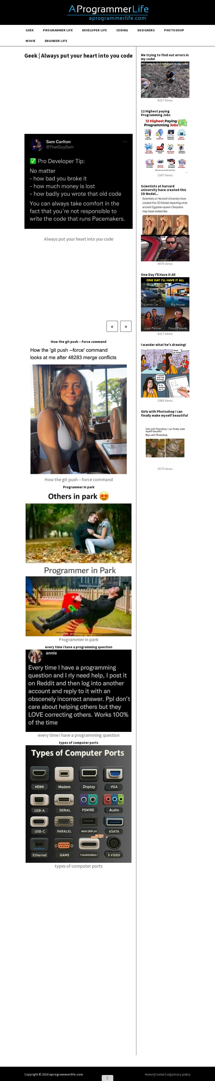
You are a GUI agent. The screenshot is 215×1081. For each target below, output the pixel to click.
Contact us (162, 1074)
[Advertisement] (78, 97)
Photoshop (174, 30)
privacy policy (181, 1074)
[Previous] (112, 326)
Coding (122, 30)
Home (149, 1074)
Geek (30, 30)
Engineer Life (56, 41)
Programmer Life (58, 30)
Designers (146, 30)
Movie (31, 41)
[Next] (125, 326)
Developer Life (94, 30)
